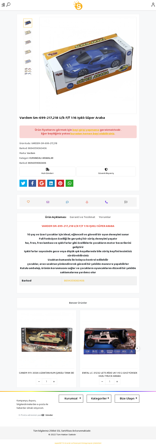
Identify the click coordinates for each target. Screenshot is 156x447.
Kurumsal (71, 398)
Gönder (47, 415)
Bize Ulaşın (127, 398)
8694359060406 (74, 281)
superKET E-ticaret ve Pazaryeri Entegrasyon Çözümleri (78, 443)
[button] (46, 65)
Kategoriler (99, 398)
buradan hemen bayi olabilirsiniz (92, 133)
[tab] (55, 217)
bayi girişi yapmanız (85, 130)
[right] (137, 348)
